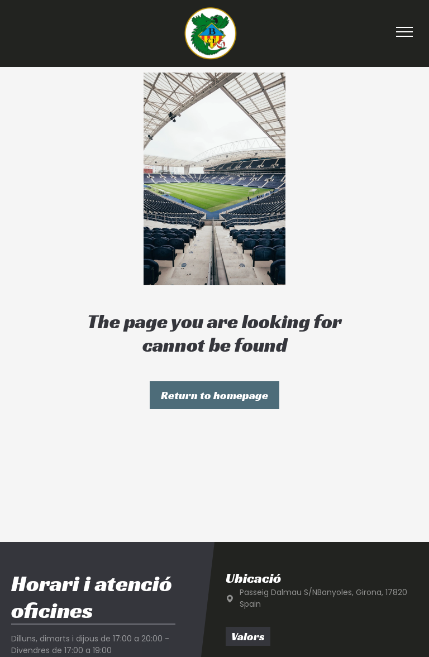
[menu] (404, 31)
